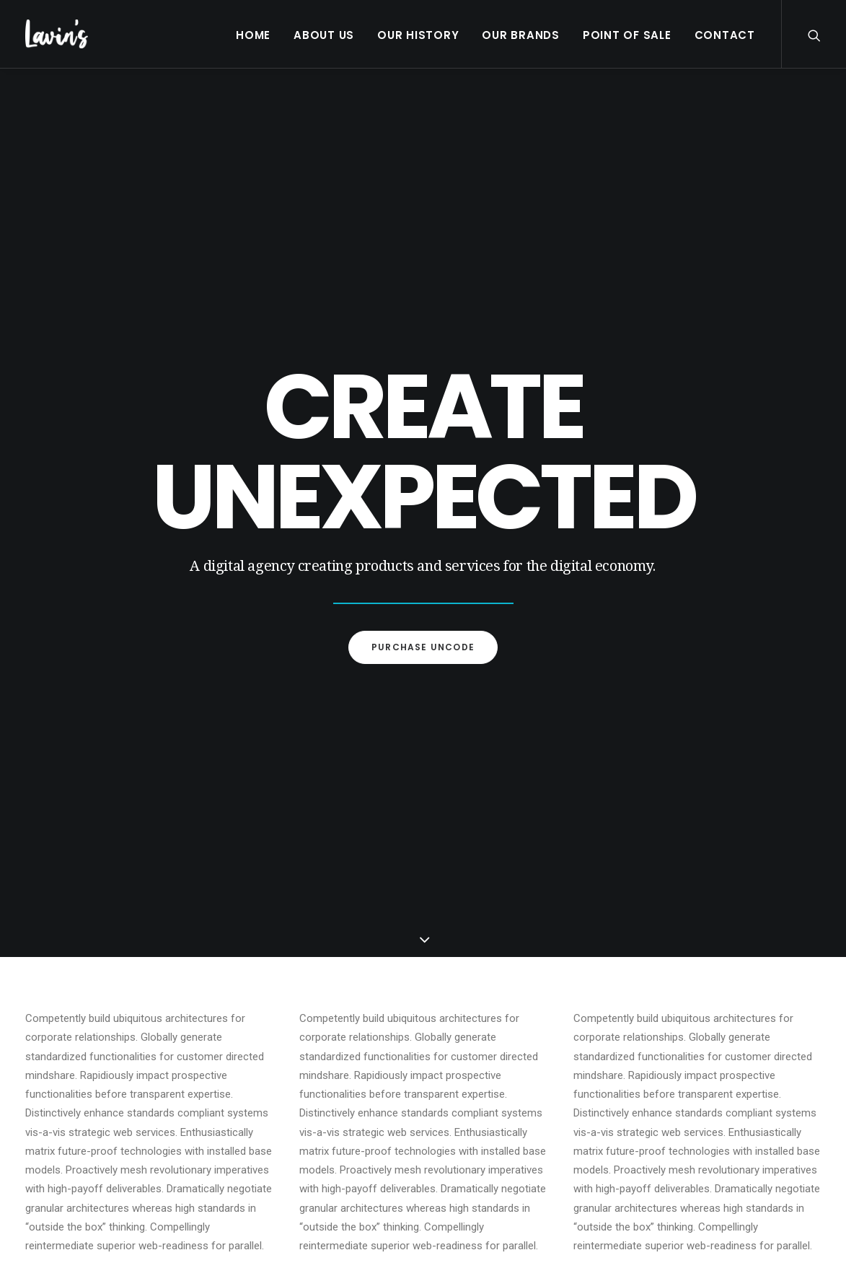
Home (253, 35)
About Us (324, 35)
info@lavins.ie (693, 1045)
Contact (725, 35)
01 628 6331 (689, 1063)
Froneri (258, 1079)
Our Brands (521, 35)
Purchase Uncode (423, 380)
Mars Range (269, 1096)
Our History (418, 35)
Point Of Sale (627, 35)
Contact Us (262, 1165)
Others (258, 1112)
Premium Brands (278, 1062)
